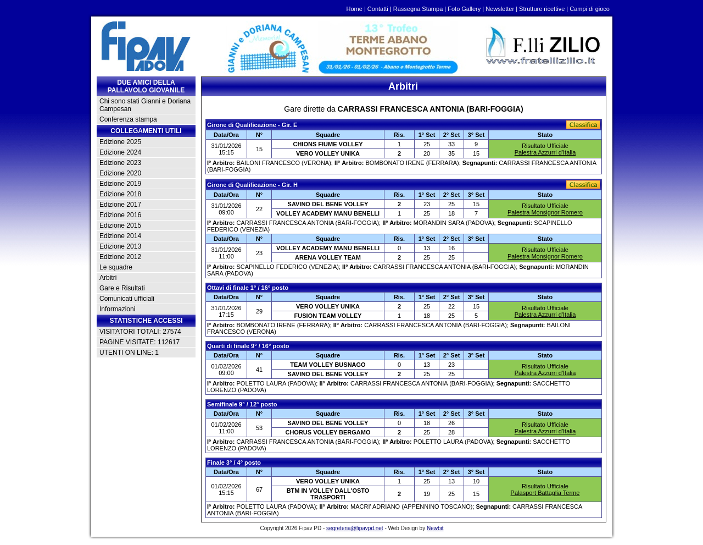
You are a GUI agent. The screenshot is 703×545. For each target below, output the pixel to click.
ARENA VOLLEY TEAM (328, 257)
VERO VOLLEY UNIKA (328, 153)
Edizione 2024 (120, 152)
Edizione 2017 (120, 204)
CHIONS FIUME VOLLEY (327, 144)
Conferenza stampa (128, 119)
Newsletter (500, 8)
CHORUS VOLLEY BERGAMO (327, 432)
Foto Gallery (464, 8)
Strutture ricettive (542, 8)
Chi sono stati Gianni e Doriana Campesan (145, 105)
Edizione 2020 (120, 173)
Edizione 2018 (120, 194)
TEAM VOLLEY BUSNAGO (327, 364)
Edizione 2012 (120, 257)
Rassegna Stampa (418, 8)
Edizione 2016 (120, 215)
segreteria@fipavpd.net (354, 528)
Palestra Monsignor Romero (545, 212)
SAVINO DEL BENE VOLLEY (328, 204)
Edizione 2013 (120, 246)
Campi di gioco (590, 8)
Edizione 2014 (120, 236)
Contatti (377, 8)
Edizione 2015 (120, 225)
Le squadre (115, 267)
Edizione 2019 (120, 184)
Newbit (435, 528)
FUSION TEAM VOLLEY (328, 315)
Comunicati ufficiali (126, 298)
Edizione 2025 (120, 142)
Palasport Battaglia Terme (545, 492)
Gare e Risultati (122, 288)
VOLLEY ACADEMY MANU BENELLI (328, 213)
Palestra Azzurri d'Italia (545, 152)
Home (354, 8)
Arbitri (107, 278)
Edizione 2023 (120, 163)
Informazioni (117, 309)
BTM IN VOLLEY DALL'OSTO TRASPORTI (328, 493)
